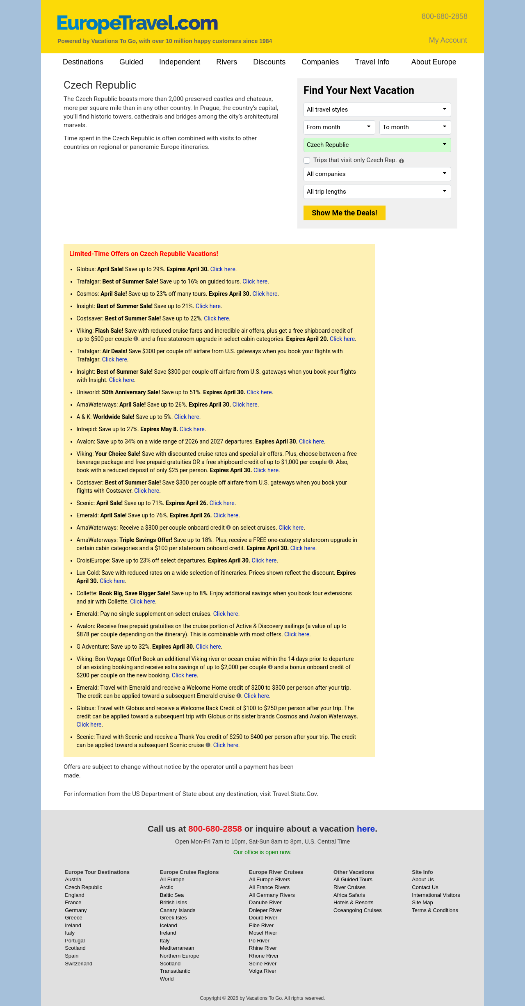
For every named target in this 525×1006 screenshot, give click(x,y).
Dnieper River (265, 910)
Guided (131, 62)
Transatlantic (175, 971)
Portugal (74, 940)
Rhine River (263, 948)
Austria (73, 879)
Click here (222, 269)
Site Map (422, 902)
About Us (423, 879)
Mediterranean (177, 948)
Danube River (265, 902)
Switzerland (78, 963)
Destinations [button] (83, 62)
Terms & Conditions (435, 910)
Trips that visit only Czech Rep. (355, 160)
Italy (70, 933)
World (167, 979)
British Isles (173, 902)
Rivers (226, 62)
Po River (259, 940)
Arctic (166, 887)
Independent (179, 62)
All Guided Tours (352, 879)
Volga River (262, 971)
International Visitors (436, 895)
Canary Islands (178, 910)
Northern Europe (179, 956)
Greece (73, 918)
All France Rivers (269, 887)
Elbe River (261, 925)
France (73, 902)
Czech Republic (83, 887)
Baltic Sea (172, 895)
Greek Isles (173, 918)
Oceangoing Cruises (357, 910)
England (74, 895)
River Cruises (349, 887)
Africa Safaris (349, 895)
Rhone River (263, 956)
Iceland (168, 925)
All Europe (172, 879)
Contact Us (425, 887)
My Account (448, 40)
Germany (76, 910)
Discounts (269, 62)
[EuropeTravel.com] (137, 24)
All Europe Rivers (269, 879)
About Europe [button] (434, 62)
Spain (71, 956)
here (366, 828)
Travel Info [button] (372, 62)
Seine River (262, 963)
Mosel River (263, 933)
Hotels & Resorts (353, 902)
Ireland (73, 925)
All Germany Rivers (272, 895)
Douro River (263, 918)
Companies (320, 62)
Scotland (75, 948)
